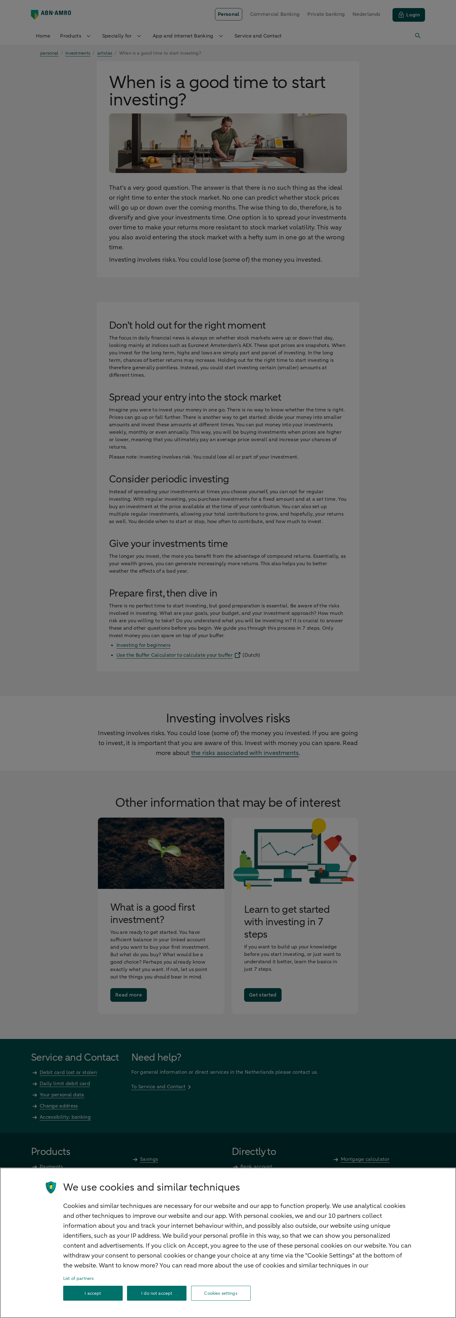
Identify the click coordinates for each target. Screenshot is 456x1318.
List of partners (78, 1278)
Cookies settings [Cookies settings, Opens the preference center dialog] (220, 1293)
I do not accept (156, 1293)
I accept (93, 1293)
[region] (228, 1243)
